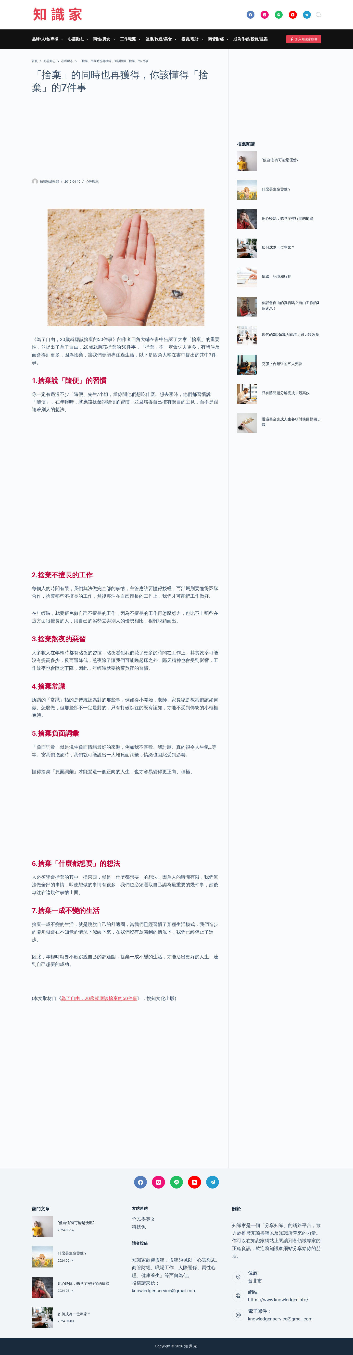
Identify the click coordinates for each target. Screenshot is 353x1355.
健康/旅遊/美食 (161, 39)
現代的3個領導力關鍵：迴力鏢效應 (290, 334)
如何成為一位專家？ (278, 247)
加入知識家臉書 (304, 39)
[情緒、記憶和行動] (247, 277)
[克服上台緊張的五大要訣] (247, 365)
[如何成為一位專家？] (247, 248)
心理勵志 (92, 181)
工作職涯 (131, 39)
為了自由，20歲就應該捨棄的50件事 (99, 998)
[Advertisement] (126, 135)
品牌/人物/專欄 (48, 39)
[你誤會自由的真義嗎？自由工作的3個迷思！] (247, 307)
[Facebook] (251, 15)
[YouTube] (293, 15)
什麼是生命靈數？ (276, 189)
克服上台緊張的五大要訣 (282, 364)
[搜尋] (318, 14)
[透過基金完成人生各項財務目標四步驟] (247, 423)
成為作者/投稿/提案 (250, 39)
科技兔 (139, 1227)
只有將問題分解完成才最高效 (286, 393)
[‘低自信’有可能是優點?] (247, 161)
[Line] (279, 15)
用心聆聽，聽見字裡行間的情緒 (287, 218)
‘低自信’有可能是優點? (280, 160)
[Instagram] (265, 15)
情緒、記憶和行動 (276, 276)
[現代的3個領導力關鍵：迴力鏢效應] (247, 336)
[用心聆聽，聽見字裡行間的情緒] (247, 219)
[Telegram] (307, 15)
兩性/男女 (105, 39)
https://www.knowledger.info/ (278, 1300)
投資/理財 (193, 39)
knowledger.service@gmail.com (280, 1319)
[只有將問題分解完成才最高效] (247, 394)
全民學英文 (143, 1219)
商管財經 (219, 39)
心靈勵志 (79, 39)
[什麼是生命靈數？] (247, 190)
